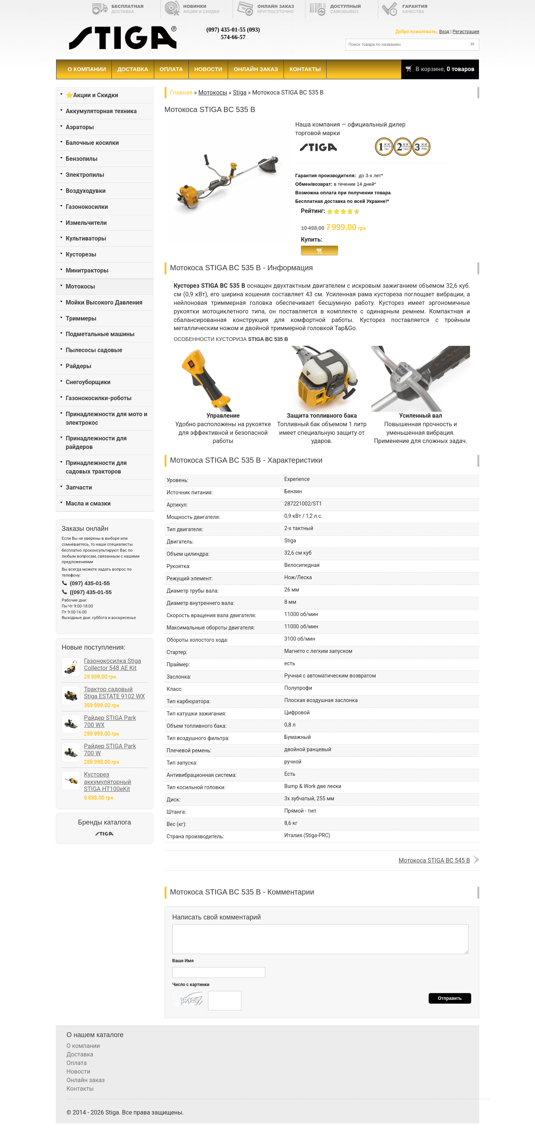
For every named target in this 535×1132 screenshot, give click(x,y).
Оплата (171, 69)
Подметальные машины (100, 334)
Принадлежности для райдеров (96, 442)
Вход (444, 31)
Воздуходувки (86, 190)
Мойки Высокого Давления (104, 302)
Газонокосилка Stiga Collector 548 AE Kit (112, 664)
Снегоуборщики (88, 382)
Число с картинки (191, 984)
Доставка (132, 69)
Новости (208, 69)
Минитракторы (87, 270)
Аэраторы (80, 127)
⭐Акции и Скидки (92, 95)
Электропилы (85, 174)
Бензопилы (81, 158)
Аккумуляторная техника (101, 111)
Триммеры (81, 318)
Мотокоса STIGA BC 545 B (434, 860)
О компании (87, 69)
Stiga (239, 92)
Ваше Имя (183, 960)
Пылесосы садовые (94, 350)
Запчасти (79, 487)
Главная (181, 92)
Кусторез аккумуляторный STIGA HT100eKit (107, 781)
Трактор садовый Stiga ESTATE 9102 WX (114, 693)
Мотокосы (80, 286)
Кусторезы (81, 254)
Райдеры (78, 366)
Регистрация (466, 31)
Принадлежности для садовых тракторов (96, 467)
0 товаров (460, 69)
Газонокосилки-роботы (99, 398)
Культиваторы (86, 238)
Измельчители (86, 222)
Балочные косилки (92, 142)
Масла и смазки (88, 503)
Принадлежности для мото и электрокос (106, 418)
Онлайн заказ (256, 69)
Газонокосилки (87, 206)
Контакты (305, 69)
